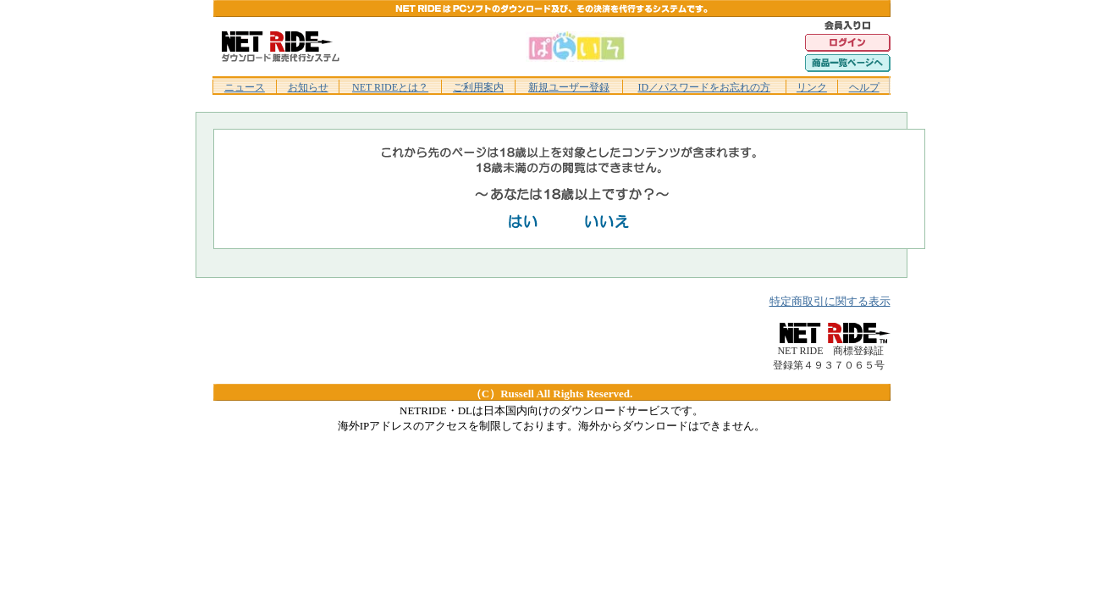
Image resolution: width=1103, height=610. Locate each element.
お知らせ (308, 87)
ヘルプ (864, 87)
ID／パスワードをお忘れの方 (703, 87)
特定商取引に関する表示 (830, 301)
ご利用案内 (478, 87)
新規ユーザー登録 (568, 87)
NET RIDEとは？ (390, 87)
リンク (812, 87)
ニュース (244, 87)
